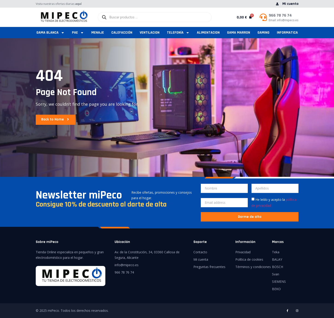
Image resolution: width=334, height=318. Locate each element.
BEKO (276, 289)
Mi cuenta (200, 259)
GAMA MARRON (238, 33)
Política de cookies (249, 259)
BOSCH (277, 267)
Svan (275, 274)
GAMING (263, 33)
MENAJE (97, 33)
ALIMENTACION (208, 33)
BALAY (277, 259)
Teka (275, 252)
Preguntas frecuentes (209, 267)
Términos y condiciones (253, 267)
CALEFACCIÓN (121, 33)
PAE (78, 33)
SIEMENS (279, 281)
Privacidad (243, 252)
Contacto (200, 252)
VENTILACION (150, 33)
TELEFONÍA (178, 33)
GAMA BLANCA (50, 33)
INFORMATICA (287, 33)
